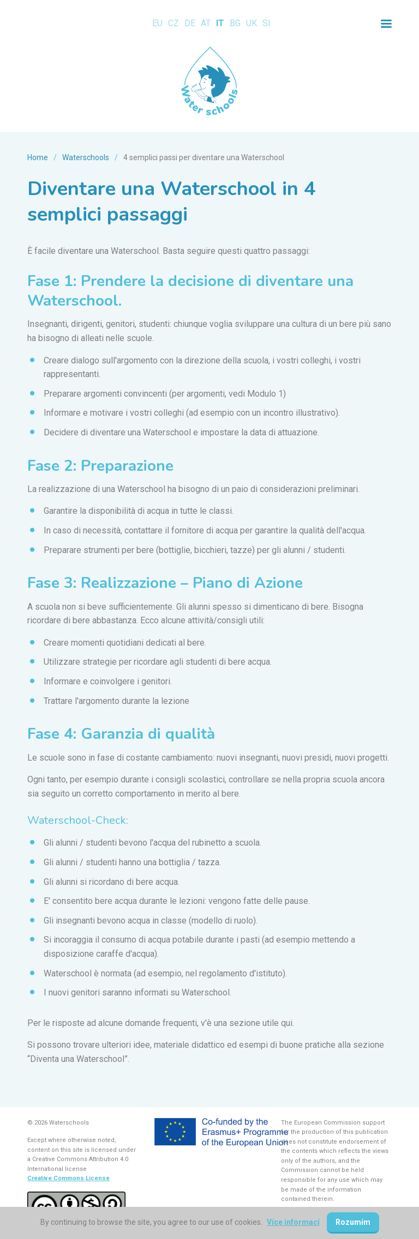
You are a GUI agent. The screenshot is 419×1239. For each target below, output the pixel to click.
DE (189, 23)
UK (251, 23)
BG (235, 23)
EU (157, 23)
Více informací (293, 1222)
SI (266, 23)
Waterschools (85, 157)
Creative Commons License (68, 1178)
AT (206, 23)
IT (220, 23)
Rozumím (353, 1222)
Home (37, 157)
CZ (173, 23)
